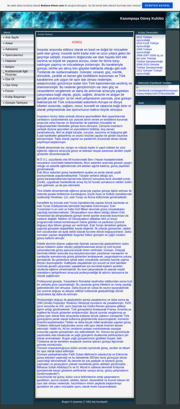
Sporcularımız (14, 55)
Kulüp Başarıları (15, 96)
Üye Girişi (11, 85)
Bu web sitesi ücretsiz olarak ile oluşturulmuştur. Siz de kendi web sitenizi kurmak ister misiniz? (90, 5)
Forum (9, 91)
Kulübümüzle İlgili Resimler (16, 73)
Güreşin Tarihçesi (16, 102)
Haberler (10, 61)
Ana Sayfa (12, 37)
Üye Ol (9, 79)
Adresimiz (11, 49)
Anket (9, 43)
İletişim (9, 66)
